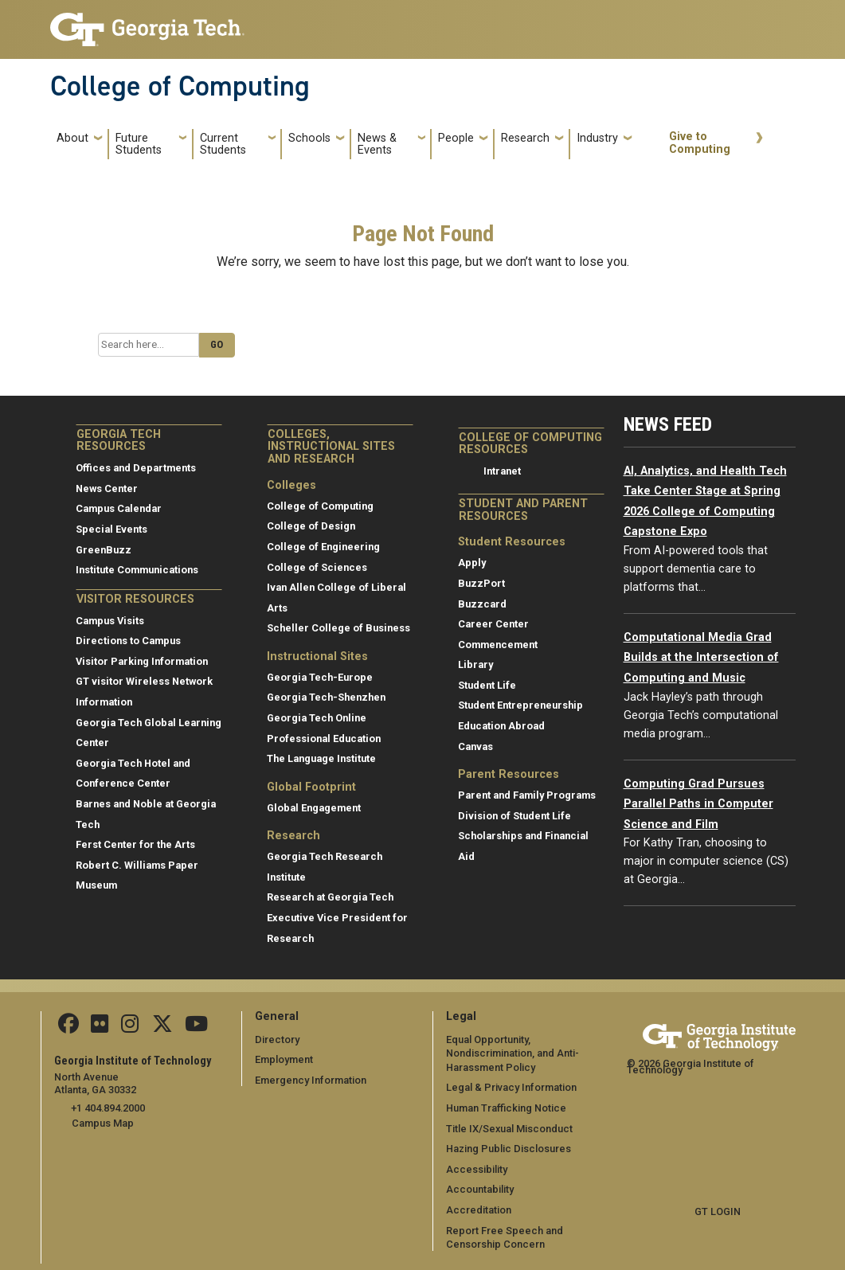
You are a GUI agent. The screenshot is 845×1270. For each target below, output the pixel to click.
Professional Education (324, 738)
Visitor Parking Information (142, 661)
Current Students (223, 144)
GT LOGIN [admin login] (717, 1211)
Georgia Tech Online (316, 718)
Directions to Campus (128, 641)
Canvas (475, 746)
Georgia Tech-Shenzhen (326, 697)
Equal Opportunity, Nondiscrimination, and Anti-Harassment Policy (512, 1053)
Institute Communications (137, 570)
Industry (597, 138)
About (72, 138)
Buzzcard (482, 604)
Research (525, 138)
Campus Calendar (119, 508)
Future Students (138, 144)
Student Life (487, 685)
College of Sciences (317, 567)
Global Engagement (314, 808)
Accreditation (478, 1210)
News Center (107, 488)
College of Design (311, 526)
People (456, 138)
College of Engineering (323, 547)
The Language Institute (321, 758)
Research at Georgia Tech (330, 897)
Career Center (493, 624)
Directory (277, 1039)
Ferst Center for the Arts (135, 844)
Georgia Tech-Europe (320, 677)
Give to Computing (699, 143)
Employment (284, 1059)
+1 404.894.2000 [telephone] (108, 1108)
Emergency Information (310, 1080)
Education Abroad (501, 726)
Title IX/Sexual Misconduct (509, 1129)
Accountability (480, 1189)
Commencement (498, 645)
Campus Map (103, 1123)
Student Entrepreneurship (520, 705)
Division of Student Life (514, 816)
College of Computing (180, 86)
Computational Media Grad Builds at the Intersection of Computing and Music (701, 658)
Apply (472, 563)
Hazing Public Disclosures (508, 1149)
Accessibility (476, 1169)
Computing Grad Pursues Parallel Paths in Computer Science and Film (698, 804)
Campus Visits (110, 621)
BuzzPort (481, 583)
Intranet (502, 471)
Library (475, 664)
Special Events (111, 529)
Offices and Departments (136, 468)
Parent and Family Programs (527, 795)
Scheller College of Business (338, 628)
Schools (309, 138)
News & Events (377, 144)
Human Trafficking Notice (506, 1108)
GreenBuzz (103, 550)
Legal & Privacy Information (510, 1087)
